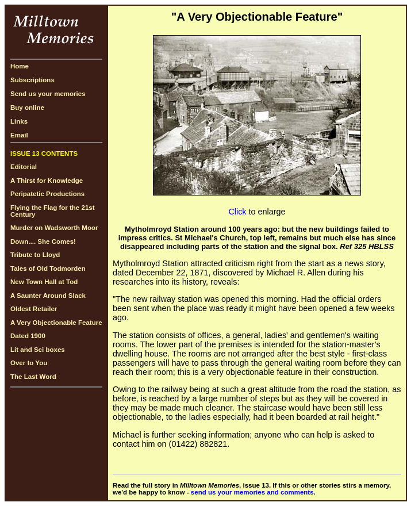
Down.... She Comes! (43, 241)
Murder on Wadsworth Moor (54, 227)
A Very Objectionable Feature (56, 322)
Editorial (23, 166)
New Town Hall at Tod (44, 281)
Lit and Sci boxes (37, 349)
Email (19, 135)
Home (19, 66)
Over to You (28, 362)
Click (237, 211)
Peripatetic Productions (47, 193)
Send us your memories (48, 93)
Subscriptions (32, 79)
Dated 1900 (27, 335)
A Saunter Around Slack (48, 295)
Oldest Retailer (33, 308)
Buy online (27, 107)
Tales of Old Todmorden (48, 268)
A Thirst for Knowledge (46, 180)
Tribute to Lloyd (35, 254)
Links (19, 121)
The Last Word (33, 376)
